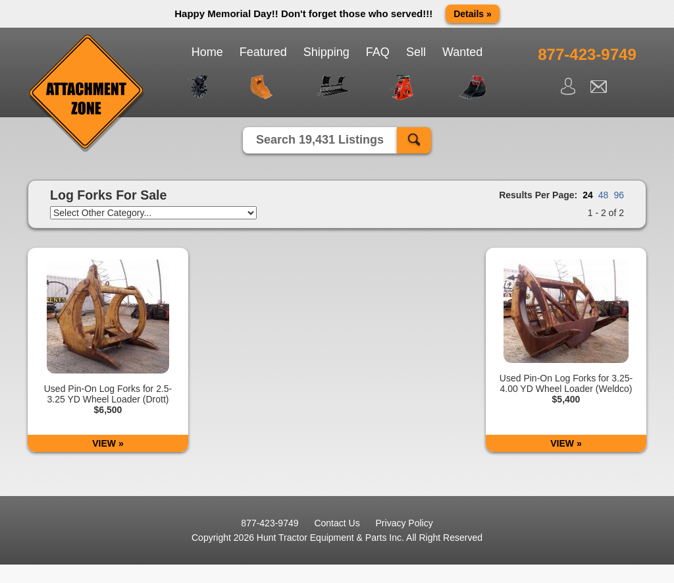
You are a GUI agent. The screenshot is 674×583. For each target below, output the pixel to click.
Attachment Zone (87, 93)
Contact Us (336, 523)
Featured (263, 52)
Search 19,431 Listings (320, 139)
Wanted (462, 52)
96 (618, 195)
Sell (416, 52)
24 (588, 195)
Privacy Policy (404, 523)
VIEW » (107, 443)
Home (207, 52)
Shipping (326, 52)
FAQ (378, 52)
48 (603, 195)
